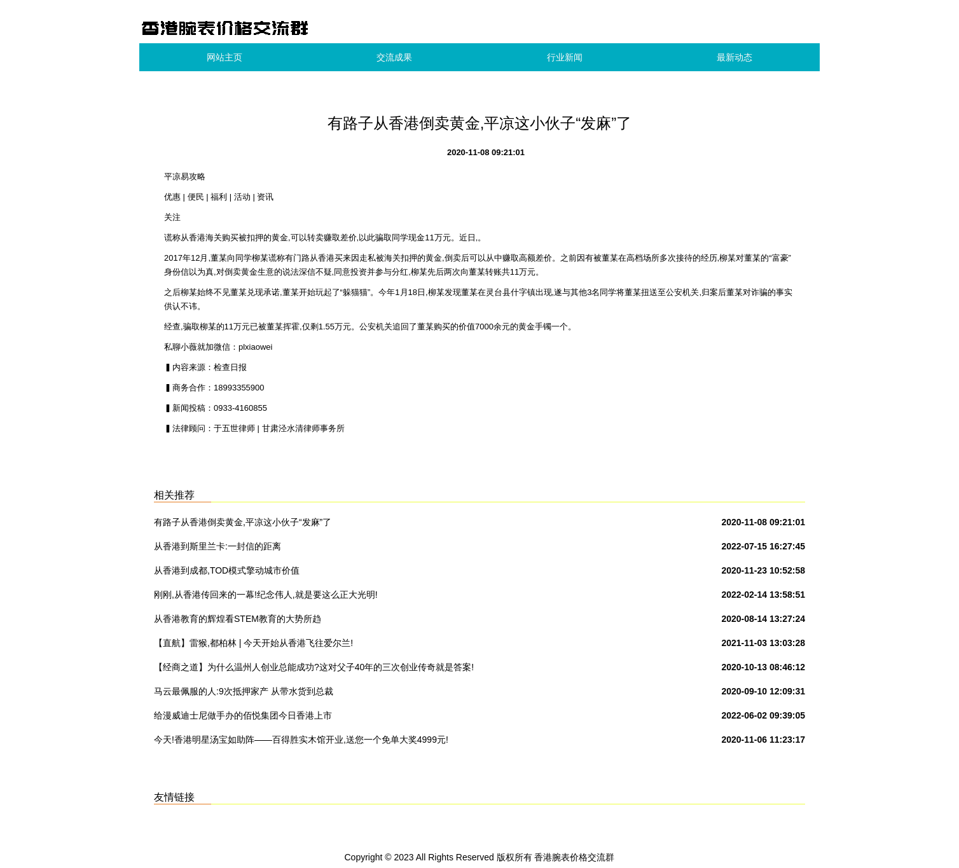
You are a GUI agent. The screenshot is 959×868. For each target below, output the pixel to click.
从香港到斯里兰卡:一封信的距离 (217, 546)
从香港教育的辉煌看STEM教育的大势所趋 (237, 619)
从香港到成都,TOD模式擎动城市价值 (227, 570)
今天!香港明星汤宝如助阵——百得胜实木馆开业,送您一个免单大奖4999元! (301, 739)
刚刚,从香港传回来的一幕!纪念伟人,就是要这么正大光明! (266, 594)
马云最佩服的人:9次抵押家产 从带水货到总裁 (243, 691)
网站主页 (224, 57)
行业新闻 (565, 57)
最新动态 (734, 57)
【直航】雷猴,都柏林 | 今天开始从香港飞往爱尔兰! (253, 643)
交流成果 (394, 57)
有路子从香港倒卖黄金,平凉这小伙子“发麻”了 (242, 522)
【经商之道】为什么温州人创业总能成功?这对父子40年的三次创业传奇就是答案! (314, 667)
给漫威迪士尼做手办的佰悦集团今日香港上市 (243, 715)
